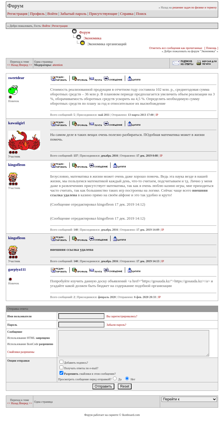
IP (157, 114)
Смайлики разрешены (20, 351)
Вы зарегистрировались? (121, 316)
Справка (127, 13)
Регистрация (17, 13)
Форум (83, 32)
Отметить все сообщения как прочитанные (175, 48)
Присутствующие (103, 13)
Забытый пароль (73, 13)
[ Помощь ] (211, 48)
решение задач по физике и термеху (194, 7)
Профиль (37, 13)
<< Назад (13, 64)
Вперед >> (25, 64)
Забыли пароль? (116, 324)
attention (57, 64)
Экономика (92, 38)
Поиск (141, 13)
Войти (52, 13)
